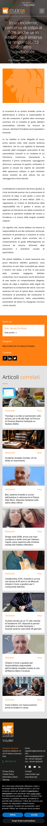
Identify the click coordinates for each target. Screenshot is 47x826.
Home (22, 58)
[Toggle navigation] (41, 11)
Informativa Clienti (10, 777)
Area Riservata (31, 777)
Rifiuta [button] (13, 815)
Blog (4, 346)
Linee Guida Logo (32, 774)
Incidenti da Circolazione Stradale (21, 346)
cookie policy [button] (35, 794)
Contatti (28, 771)
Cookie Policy (8, 774)
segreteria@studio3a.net (35, 751)
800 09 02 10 (10, 4)
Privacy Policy (8, 771)
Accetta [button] (34, 815)
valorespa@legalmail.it (34, 756)
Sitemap (6, 780)
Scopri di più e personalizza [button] (23, 821)
